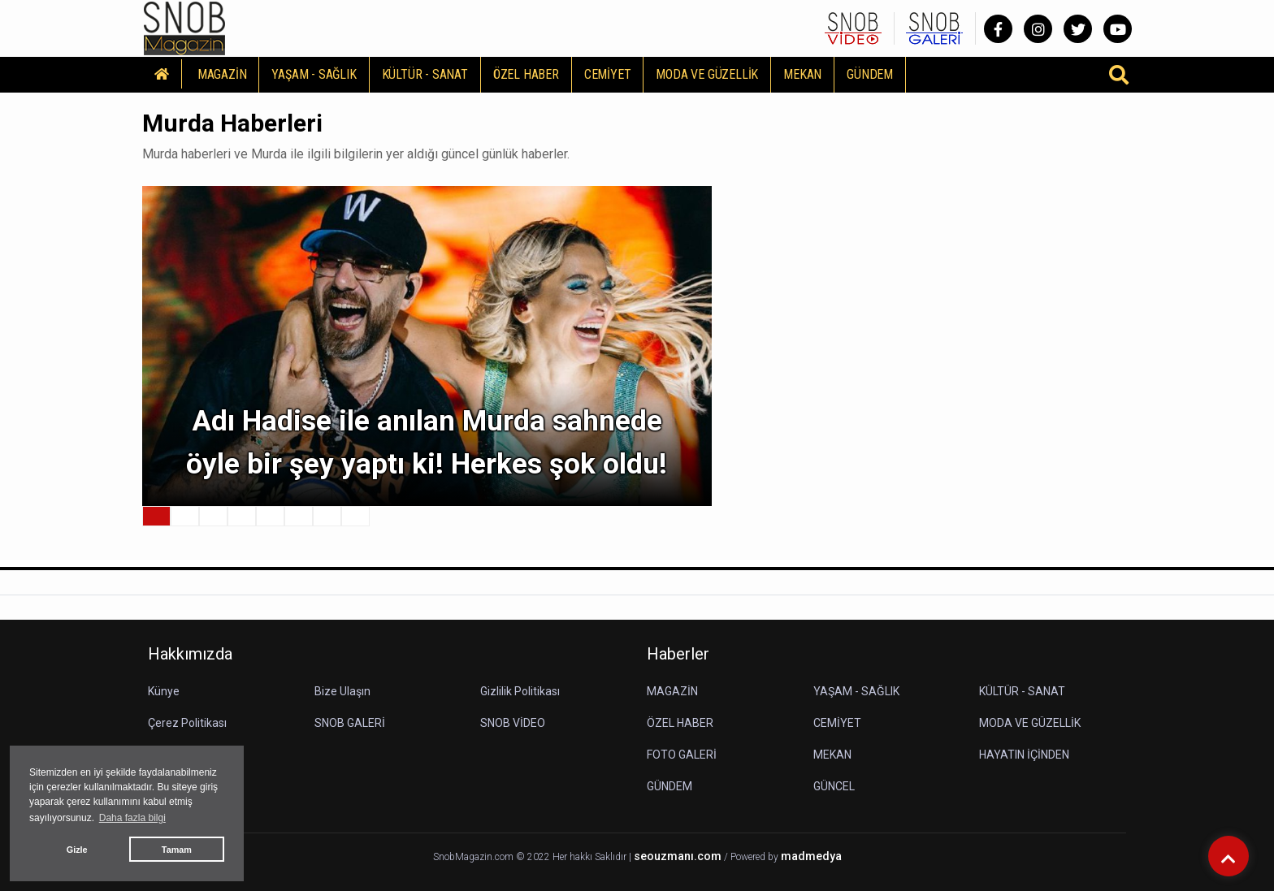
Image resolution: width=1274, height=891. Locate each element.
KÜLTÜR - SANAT (425, 74)
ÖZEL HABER (526, 74)
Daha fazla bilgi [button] (132, 818)
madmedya (811, 856)
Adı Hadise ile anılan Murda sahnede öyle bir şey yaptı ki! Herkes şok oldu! (426, 442)
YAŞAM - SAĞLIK (313, 74)
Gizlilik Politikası (520, 691)
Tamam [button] (177, 849)
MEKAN (802, 74)
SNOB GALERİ (349, 722)
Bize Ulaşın (342, 691)
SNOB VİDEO (512, 722)
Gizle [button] (77, 849)
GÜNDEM (870, 74)
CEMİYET (607, 74)
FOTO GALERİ (682, 754)
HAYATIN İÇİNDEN (1024, 754)
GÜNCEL (834, 786)
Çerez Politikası (187, 722)
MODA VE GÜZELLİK (707, 74)
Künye (164, 691)
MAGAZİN (222, 74)
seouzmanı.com (678, 856)
